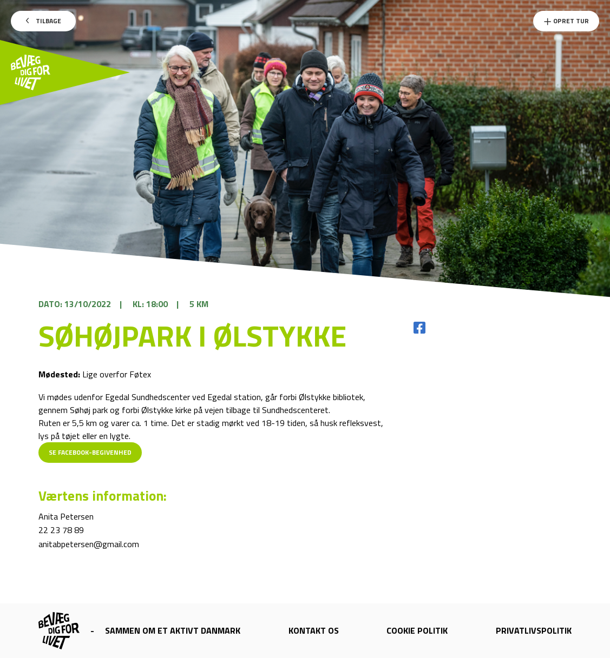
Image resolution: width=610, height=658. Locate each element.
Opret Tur (566, 21)
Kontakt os (313, 630)
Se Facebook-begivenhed (90, 452)
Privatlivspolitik (534, 630)
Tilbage (43, 21)
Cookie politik (417, 630)
